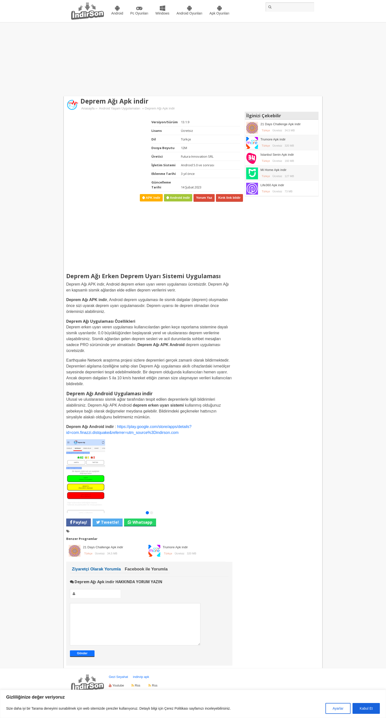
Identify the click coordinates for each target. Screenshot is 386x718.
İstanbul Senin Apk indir (277, 154)
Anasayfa (88, 108)
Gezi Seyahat (118, 684)
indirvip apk (141, 684)
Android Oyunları (189, 13)
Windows (162, 13)
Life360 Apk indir (272, 185)
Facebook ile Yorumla (146, 569)
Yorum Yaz (204, 197)
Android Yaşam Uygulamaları (119, 108)
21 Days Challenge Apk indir (103, 547)
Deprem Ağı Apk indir (114, 101)
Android (117, 13)
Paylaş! (79, 522)
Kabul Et (366, 708)
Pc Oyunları (139, 13)
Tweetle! (109, 522)
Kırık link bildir (229, 197)
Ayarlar (338, 708)
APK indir (152, 197)
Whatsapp (142, 522)
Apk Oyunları (219, 13)
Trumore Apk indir (175, 547)
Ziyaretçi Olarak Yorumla (96, 569)
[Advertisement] (193, 59)
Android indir (179, 197)
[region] (193, 704)
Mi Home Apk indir (273, 170)
